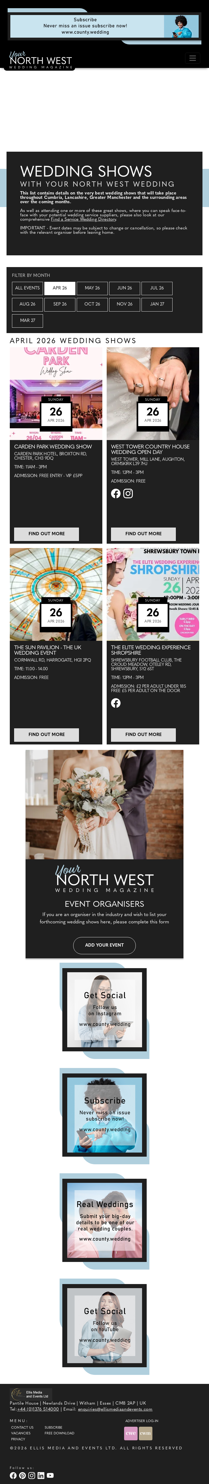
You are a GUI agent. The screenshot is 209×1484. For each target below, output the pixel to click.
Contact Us (22, 1427)
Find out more (47, 534)
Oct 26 (92, 304)
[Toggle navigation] (192, 58)
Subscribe (53, 1427)
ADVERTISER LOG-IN (141, 1421)
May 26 (92, 288)
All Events (27, 288)
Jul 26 (157, 288)
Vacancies (20, 1433)
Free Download (59, 1433)
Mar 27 (27, 321)
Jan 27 (157, 304)
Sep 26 (60, 304)
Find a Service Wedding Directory (83, 219)
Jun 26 (124, 288)
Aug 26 (27, 304)
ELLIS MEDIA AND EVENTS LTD (72, 1448)
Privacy (18, 1439)
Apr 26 (60, 288)
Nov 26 (125, 304)
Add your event (104, 945)
